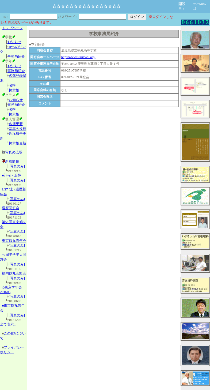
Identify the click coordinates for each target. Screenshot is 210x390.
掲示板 (14, 90)
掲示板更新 (17, 143)
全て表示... (8, 324)
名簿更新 (16, 124)
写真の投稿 (17, 129)
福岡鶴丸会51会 (14, 273)
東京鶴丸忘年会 (14, 241)
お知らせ (14, 42)
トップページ (12, 28)
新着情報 (10, 161)
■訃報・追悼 (11, 175)
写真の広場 (13, 152)
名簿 (12, 85)
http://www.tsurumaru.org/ (78, 57)
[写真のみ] (17, 166)
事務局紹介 (16, 56)
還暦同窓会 (10, 208)
